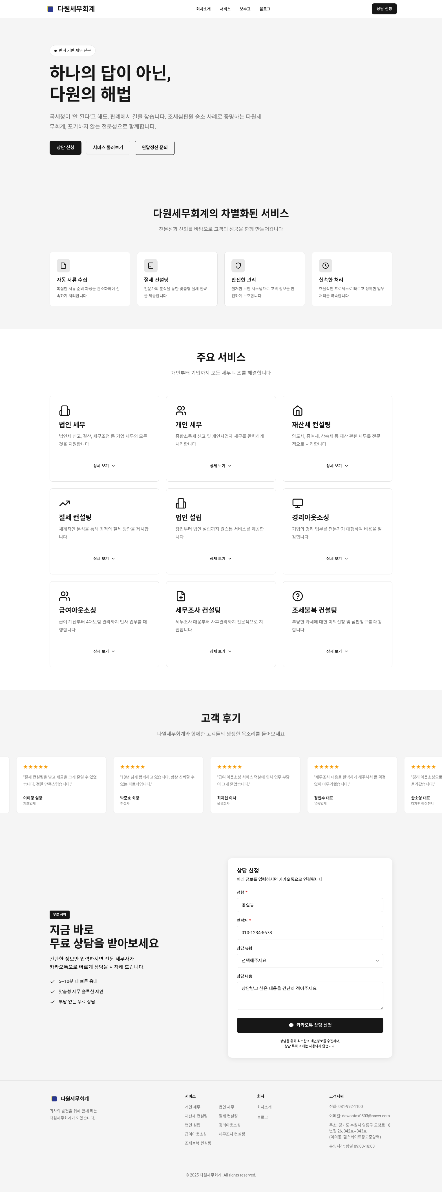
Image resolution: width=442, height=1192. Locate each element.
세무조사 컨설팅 (232, 1134)
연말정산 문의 (155, 147)
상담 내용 (244, 976)
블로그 (265, 9)
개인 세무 (192, 1107)
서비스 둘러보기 (108, 147)
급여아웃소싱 (196, 1134)
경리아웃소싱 (229, 1125)
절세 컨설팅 (228, 1116)
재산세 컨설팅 (196, 1116)
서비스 (225, 9)
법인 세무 (226, 1107)
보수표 (245, 9)
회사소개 (203, 9)
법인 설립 (192, 1125)
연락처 (244, 920)
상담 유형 (244, 948)
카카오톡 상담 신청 (310, 1025)
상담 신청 (384, 8)
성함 (242, 892)
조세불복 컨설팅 (198, 1143)
